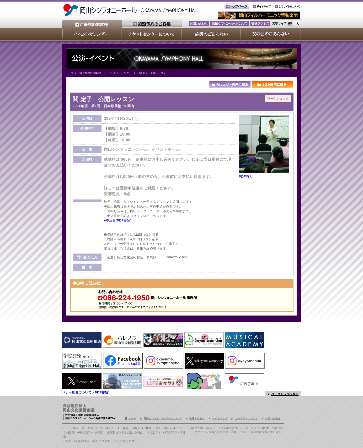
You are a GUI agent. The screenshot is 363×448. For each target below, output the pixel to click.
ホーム (132, 418)
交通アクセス (197, 418)
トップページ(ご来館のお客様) (83, 73)
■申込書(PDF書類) (117, 220)
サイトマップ (219, 418)
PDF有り (246, 176)
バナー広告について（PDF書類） (86, 392)
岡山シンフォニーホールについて (163, 418)
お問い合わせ (273, 418)
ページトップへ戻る (285, 394)
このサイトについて (246, 418)
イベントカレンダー (120, 73)
